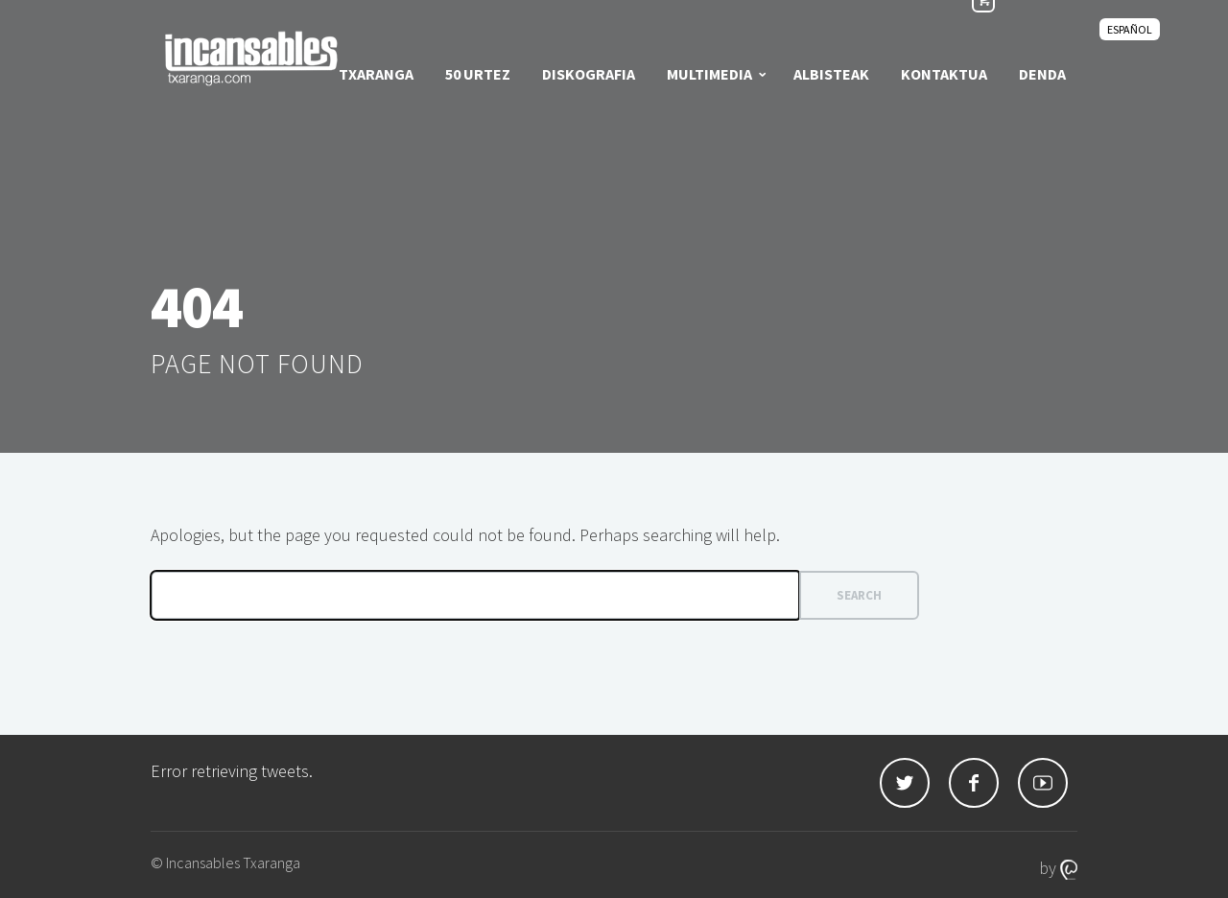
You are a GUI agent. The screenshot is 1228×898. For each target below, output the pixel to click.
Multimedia (709, 73)
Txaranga (376, 73)
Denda (1042, 73)
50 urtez (477, 73)
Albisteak (831, 73)
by (1058, 868)
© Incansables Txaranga (225, 862)
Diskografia (588, 73)
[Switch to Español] (1129, 29)
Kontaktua (944, 73)
